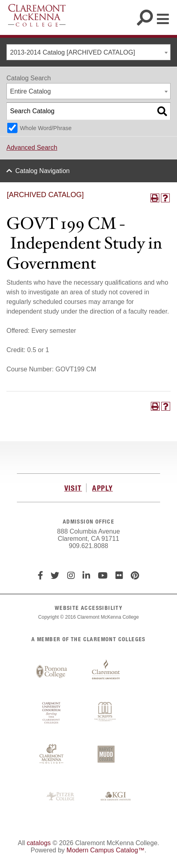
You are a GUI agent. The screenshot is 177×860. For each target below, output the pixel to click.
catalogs (39, 843)
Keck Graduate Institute (116, 796)
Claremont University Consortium (51, 713)
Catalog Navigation (42, 170)
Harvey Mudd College (105, 755)
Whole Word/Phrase (46, 128)
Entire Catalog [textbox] (30, 91)
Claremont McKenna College (37, 15)
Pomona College (51, 672)
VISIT (73, 487)
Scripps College (105, 713)
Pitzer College (61, 796)
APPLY (102, 487)
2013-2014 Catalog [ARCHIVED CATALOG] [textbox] (72, 52)
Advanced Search (31, 147)
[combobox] (88, 52)
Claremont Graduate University (105, 672)
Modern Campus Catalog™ (105, 850)
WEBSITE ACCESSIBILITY (88, 607)
